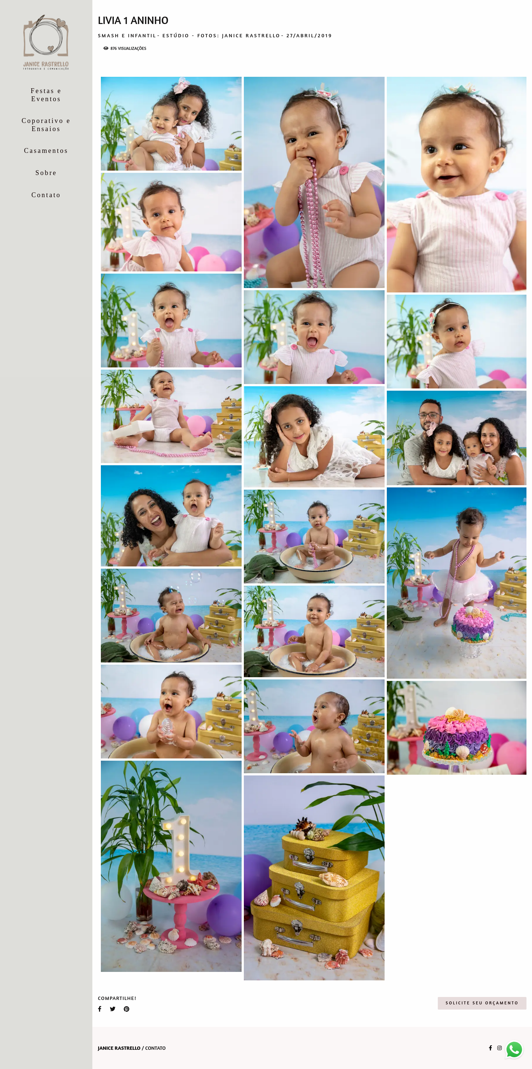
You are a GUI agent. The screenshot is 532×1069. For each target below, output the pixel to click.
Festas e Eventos (46, 95)
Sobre (46, 173)
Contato (46, 195)
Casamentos (46, 150)
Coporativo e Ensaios (46, 125)
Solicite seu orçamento (482, 1002)
